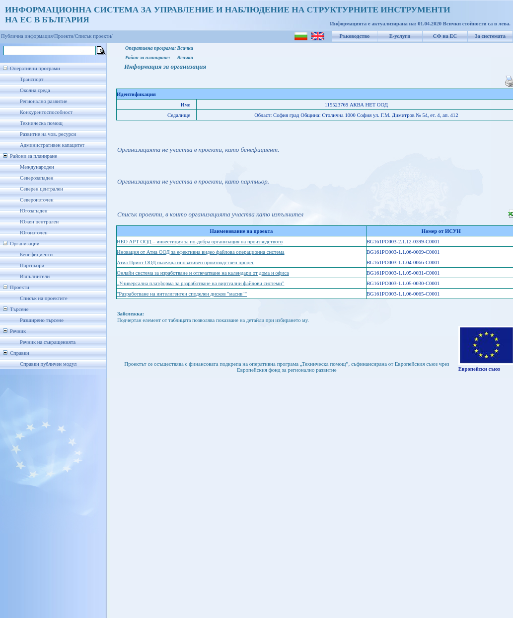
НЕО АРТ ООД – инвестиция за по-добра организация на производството (200, 241)
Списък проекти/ (94, 36)
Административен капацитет (52, 145)
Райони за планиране (33, 156)
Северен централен (41, 189)
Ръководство (355, 36)
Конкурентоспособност (46, 112)
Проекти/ (64, 36)
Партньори (32, 265)
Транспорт (31, 79)
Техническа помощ (41, 123)
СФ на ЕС (445, 36)
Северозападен (36, 178)
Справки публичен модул (48, 364)
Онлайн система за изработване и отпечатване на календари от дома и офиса (203, 273)
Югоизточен (34, 232)
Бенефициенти (36, 254)
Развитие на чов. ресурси (48, 134)
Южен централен (39, 221)
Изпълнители (35, 276)
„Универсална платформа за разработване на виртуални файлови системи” (200, 283)
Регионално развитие (44, 101)
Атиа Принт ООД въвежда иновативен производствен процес (185, 262)
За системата (490, 36)
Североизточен (37, 200)
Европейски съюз (479, 369)
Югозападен (33, 210)
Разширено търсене (42, 320)
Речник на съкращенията (47, 342)
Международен (37, 167)
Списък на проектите (44, 298)
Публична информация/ (27, 36)
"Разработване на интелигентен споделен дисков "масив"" (182, 294)
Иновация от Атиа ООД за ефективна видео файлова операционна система (201, 252)
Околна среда (35, 90)
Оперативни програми (35, 68)
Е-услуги (400, 36)
